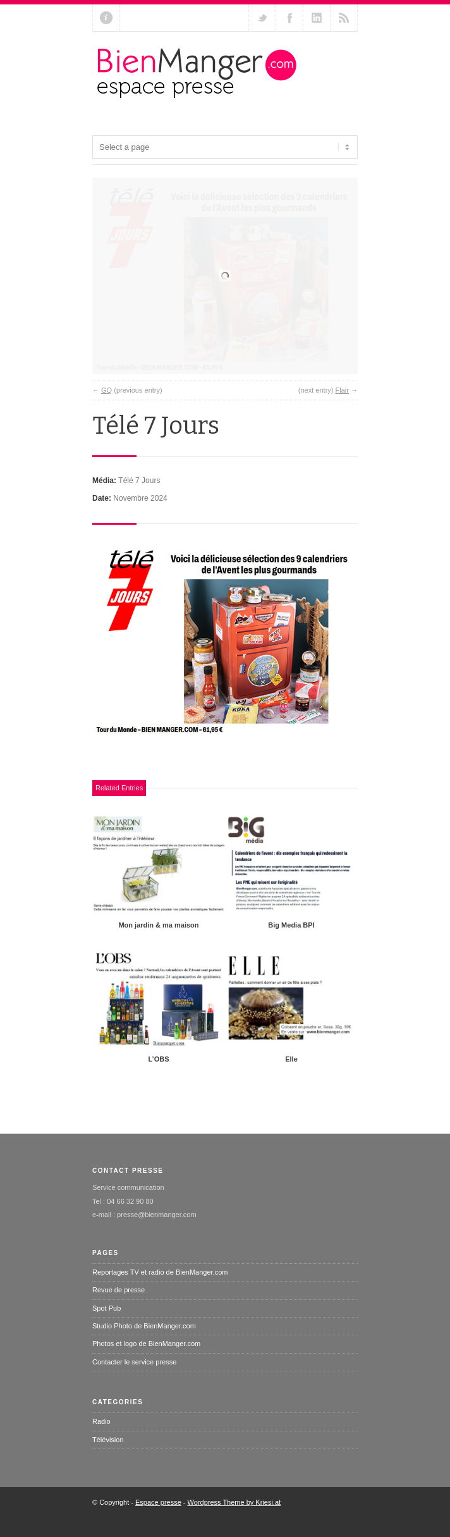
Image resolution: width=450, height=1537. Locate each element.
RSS (344, 17)
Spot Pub (106, 1326)
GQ (106, 408)
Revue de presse (118, 1308)
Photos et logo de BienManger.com (146, 1362)
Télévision (108, 1458)
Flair (342, 408)
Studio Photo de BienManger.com (144, 1344)
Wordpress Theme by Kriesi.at (234, 1520)
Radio (101, 1439)
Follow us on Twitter (262, 17)
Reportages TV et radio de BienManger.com (160, 1290)
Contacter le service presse (134, 1380)
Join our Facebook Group (289, 17)
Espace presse (158, 1520)
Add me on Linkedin (316, 17)
